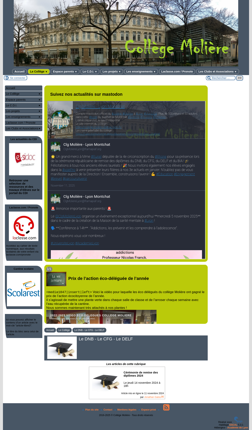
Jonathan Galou (152, 397)
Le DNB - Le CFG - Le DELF (89, 330)
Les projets (112, 71)
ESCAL (233, 424)
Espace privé (148, 409)
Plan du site (90, 409)
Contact (107, 409)
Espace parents (65, 71)
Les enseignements (141, 71)
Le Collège (39, 71)
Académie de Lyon (237, 427)
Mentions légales (126, 409)
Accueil (19, 71)
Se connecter (17, 77)
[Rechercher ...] (220, 78)
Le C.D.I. (90, 71)
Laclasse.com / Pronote (177, 71)
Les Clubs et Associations (217, 71)
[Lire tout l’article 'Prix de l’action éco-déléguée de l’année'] (126, 294)
